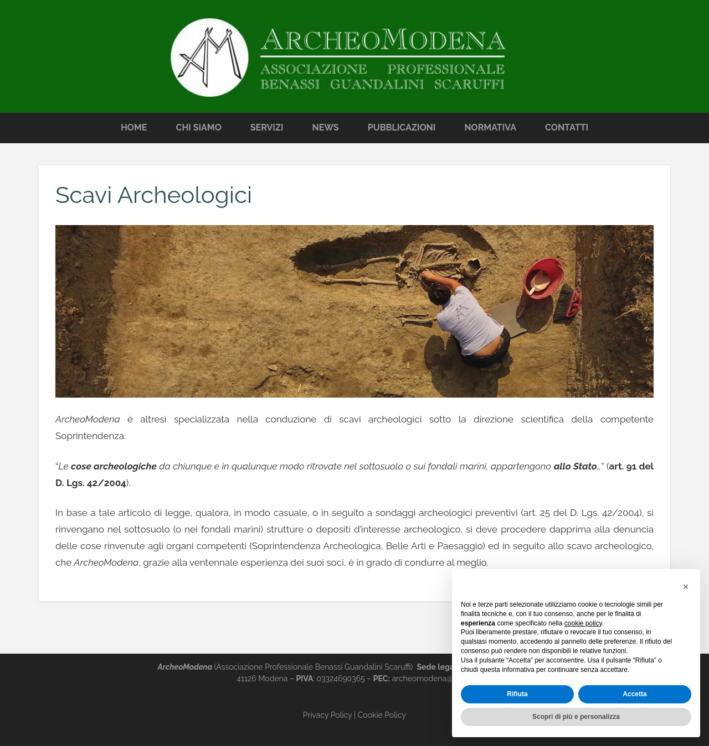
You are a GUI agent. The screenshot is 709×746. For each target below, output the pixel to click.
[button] (686, 587)
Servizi (267, 127)
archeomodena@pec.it (432, 678)
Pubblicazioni (402, 127)
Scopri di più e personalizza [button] (576, 717)
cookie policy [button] (583, 623)
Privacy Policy (327, 715)
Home (134, 127)
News (325, 127)
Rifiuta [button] (517, 694)
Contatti (566, 127)
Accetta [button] (634, 694)
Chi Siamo (198, 127)
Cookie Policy (382, 715)
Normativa (490, 127)
